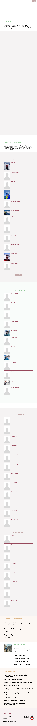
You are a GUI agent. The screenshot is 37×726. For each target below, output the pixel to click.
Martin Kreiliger (15, 388)
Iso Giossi (13, 372)
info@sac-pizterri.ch (7, 716)
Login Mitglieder (34, 1)
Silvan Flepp (14, 356)
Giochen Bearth (14, 263)
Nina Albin (13, 162)
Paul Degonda (14, 331)
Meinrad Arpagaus (15, 211)
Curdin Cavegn (14, 321)
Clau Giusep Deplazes (16, 554)
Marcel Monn (14, 600)
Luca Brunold (14, 482)
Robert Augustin (14, 217)
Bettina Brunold (14, 473)
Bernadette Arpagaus (15, 201)
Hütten (17, 1)
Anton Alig (13, 182)
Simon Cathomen (15, 545)
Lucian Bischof (14, 464)
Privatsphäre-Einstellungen (10, 721)
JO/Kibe (13, 1)
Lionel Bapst (14, 235)
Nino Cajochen (14, 492)
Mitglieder (22, 1)
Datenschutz (6, 720)
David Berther (14, 303)
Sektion (4, 1)
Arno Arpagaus (14, 191)
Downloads (28, 1)
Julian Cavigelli (14, 510)
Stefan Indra (14, 381)
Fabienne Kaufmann (15, 591)
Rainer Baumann (15, 254)
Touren (9, 1)
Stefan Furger (14, 363)
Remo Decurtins (14, 519)
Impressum (5, 718)
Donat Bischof (14, 455)
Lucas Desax (14, 338)
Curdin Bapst (14, 226)
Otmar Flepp (14, 347)
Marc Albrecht (14, 294)
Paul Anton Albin (15, 172)
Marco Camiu (14, 501)
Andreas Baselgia (15, 244)
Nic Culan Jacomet (15, 582)
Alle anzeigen (18, 275)
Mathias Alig (14, 418)
